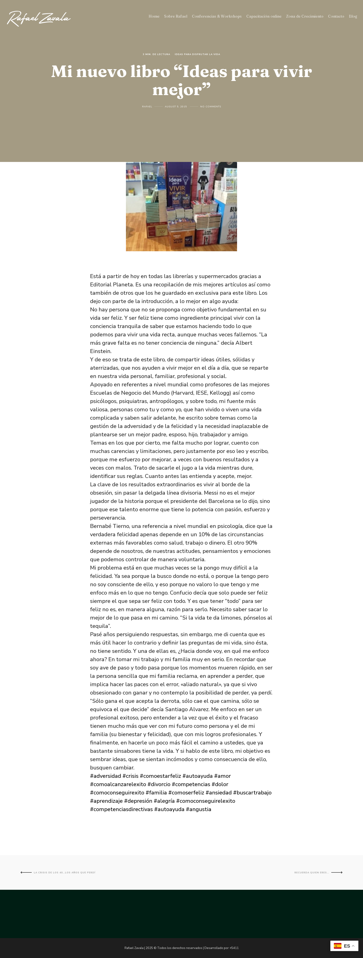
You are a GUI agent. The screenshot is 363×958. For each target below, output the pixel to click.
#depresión (138, 801)
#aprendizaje (106, 801)
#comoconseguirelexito (205, 801)
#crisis (130, 776)
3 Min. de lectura (156, 54)
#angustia (198, 809)
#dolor (220, 784)
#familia (156, 792)
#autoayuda (197, 776)
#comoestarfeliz (160, 776)
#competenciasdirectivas (121, 809)
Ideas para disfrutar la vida (197, 54)
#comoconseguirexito (117, 792)
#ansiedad (219, 792)
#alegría (164, 801)
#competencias (191, 784)
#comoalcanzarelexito (118, 784)
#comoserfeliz (186, 792)
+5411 (234, 948)
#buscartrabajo (252, 792)
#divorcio (158, 784)
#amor (222, 776)
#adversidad (105, 776)
